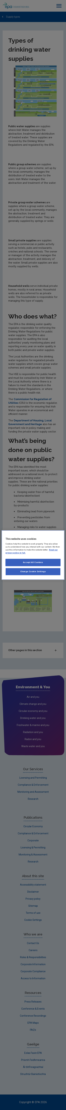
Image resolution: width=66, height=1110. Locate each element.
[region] (33, 555)
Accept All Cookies (33, 562)
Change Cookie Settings (33, 571)
